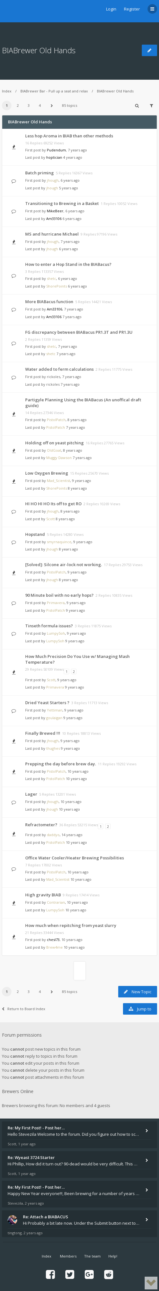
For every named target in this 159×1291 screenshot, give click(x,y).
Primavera (56, 602)
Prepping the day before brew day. (60, 764)
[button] (51, 105)
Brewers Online (17, 1091)
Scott (50, 518)
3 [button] (29, 105)
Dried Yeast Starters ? (47, 702)
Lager (31, 794)
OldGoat (54, 450)
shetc (51, 278)
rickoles (53, 376)
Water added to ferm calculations (59, 369)
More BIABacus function (49, 301)
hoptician (54, 157)
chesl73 (53, 939)
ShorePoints (56, 286)
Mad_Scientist (58, 480)
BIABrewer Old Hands (39, 50)
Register (132, 9)
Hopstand (35, 534)
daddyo (53, 834)
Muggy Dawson (59, 457)
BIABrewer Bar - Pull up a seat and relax (54, 91)
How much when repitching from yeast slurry (70, 925)
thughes (53, 748)
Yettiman (54, 710)
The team (92, 1256)
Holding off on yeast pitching (54, 443)
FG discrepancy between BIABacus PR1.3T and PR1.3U (79, 332)
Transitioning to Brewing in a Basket (62, 203)
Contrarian (56, 902)
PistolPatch (56, 419)
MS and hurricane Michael (52, 234)
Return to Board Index (23, 1008)
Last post (33, 157)
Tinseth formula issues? (49, 626)
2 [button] (18, 105)
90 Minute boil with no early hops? (59, 595)
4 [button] (40, 105)
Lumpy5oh (56, 633)
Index (6, 91)
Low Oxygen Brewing (46, 473)
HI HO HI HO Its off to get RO (53, 504)
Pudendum (56, 150)
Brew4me (54, 947)
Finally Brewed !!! (42, 733)
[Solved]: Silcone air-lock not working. (63, 564)
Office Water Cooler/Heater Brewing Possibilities (74, 858)
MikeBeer (55, 210)
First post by (35, 150)
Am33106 (53, 218)
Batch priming (39, 173)
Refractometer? (41, 825)
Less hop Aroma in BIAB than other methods (69, 136)
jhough (53, 180)
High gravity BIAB (43, 895)
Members (68, 1256)
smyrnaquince (59, 541)
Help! (112, 1256)
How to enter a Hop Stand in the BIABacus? (68, 264)
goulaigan (54, 717)
